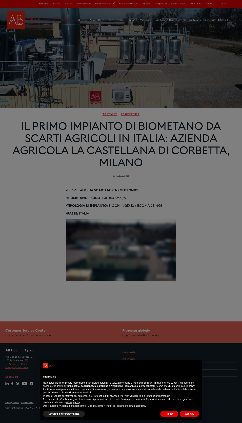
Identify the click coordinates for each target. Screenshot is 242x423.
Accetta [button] (189, 413)
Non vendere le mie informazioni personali (147, 396)
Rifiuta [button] (169, 413)
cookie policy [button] (187, 386)
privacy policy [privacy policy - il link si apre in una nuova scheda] (73, 402)
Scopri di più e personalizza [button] (63, 413)
